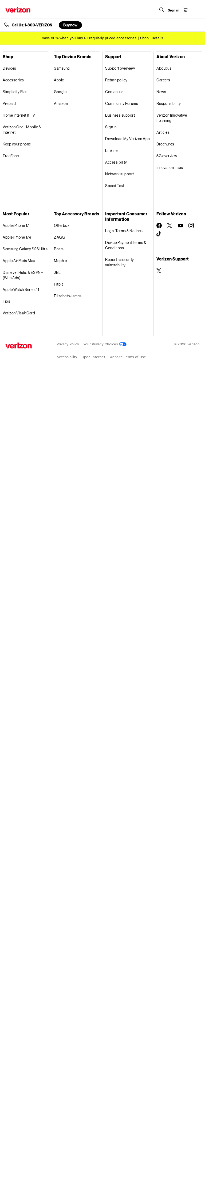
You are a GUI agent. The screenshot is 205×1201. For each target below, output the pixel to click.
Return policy (116, 80)
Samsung (62, 68)
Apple (59, 80)
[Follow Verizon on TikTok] (159, 234)
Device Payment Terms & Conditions (125, 245)
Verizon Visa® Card (19, 313)
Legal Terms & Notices (124, 230)
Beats (59, 249)
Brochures (165, 144)
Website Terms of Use (127, 357)
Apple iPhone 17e (17, 237)
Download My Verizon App (127, 138)
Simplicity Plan (15, 91)
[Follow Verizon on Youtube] (180, 225)
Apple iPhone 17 (16, 225)
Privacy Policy (68, 344)
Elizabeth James (68, 296)
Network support (119, 174)
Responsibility (168, 103)
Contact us (114, 91)
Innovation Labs (169, 167)
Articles (162, 132)
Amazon (61, 103)
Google (60, 91)
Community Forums (121, 103)
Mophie (60, 260)
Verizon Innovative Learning (171, 118)
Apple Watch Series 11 (21, 289)
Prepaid (9, 103)
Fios (6, 301)
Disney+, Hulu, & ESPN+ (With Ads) (23, 275)
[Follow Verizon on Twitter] (169, 225)
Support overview (120, 68)
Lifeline (111, 150)
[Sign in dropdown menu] (173, 10)
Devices (9, 68)
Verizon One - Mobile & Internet (22, 130)
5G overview (166, 155)
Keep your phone (17, 144)
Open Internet (93, 357)
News (161, 91)
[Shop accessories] (144, 38)
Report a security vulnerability (119, 262)
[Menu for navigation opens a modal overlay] (197, 10)
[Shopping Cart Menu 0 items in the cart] (185, 10)
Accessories (13, 80)
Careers (163, 80)
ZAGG (59, 237)
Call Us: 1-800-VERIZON (32, 25)
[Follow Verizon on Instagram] (191, 225)
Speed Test (114, 185)
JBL (57, 272)
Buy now (70, 25)
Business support (120, 115)
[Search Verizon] (162, 10)
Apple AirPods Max (19, 260)
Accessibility (116, 162)
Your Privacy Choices (105, 344)
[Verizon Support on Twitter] (159, 270)
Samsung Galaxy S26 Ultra (25, 249)
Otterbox (61, 225)
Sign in (111, 127)
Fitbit (58, 284)
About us (163, 68)
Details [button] (157, 38)
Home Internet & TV (19, 115)
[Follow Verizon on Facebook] (159, 225)
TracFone (11, 155)
